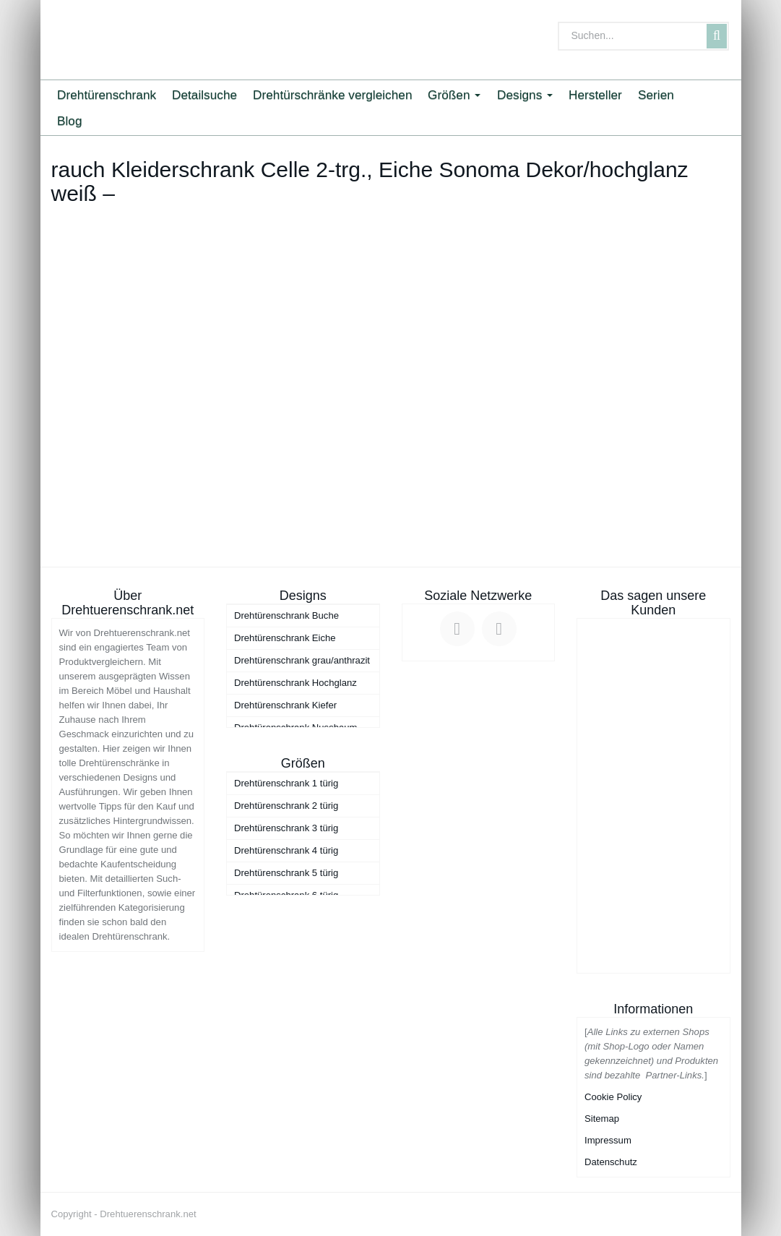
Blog (69, 120)
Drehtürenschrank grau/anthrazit (302, 660)
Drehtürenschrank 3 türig (286, 828)
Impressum (607, 1140)
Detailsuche (204, 94)
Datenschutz (610, 1161)
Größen (454, 94)
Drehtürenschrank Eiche (285, 637)
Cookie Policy (613, 1096)
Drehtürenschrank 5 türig (286, 872)
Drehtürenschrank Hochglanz (295, 682)
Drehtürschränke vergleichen (333, 94)
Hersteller (595, 94)
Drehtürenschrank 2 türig (286, 805)
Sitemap (601, 1118)
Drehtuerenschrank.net (148, 1214)
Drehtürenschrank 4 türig (286, 850)
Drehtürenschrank (106, 94)
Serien (656, 94)
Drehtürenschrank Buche (286, 615)
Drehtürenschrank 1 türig (286, 783)
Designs (525, 94)
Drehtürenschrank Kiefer (285, 705)
